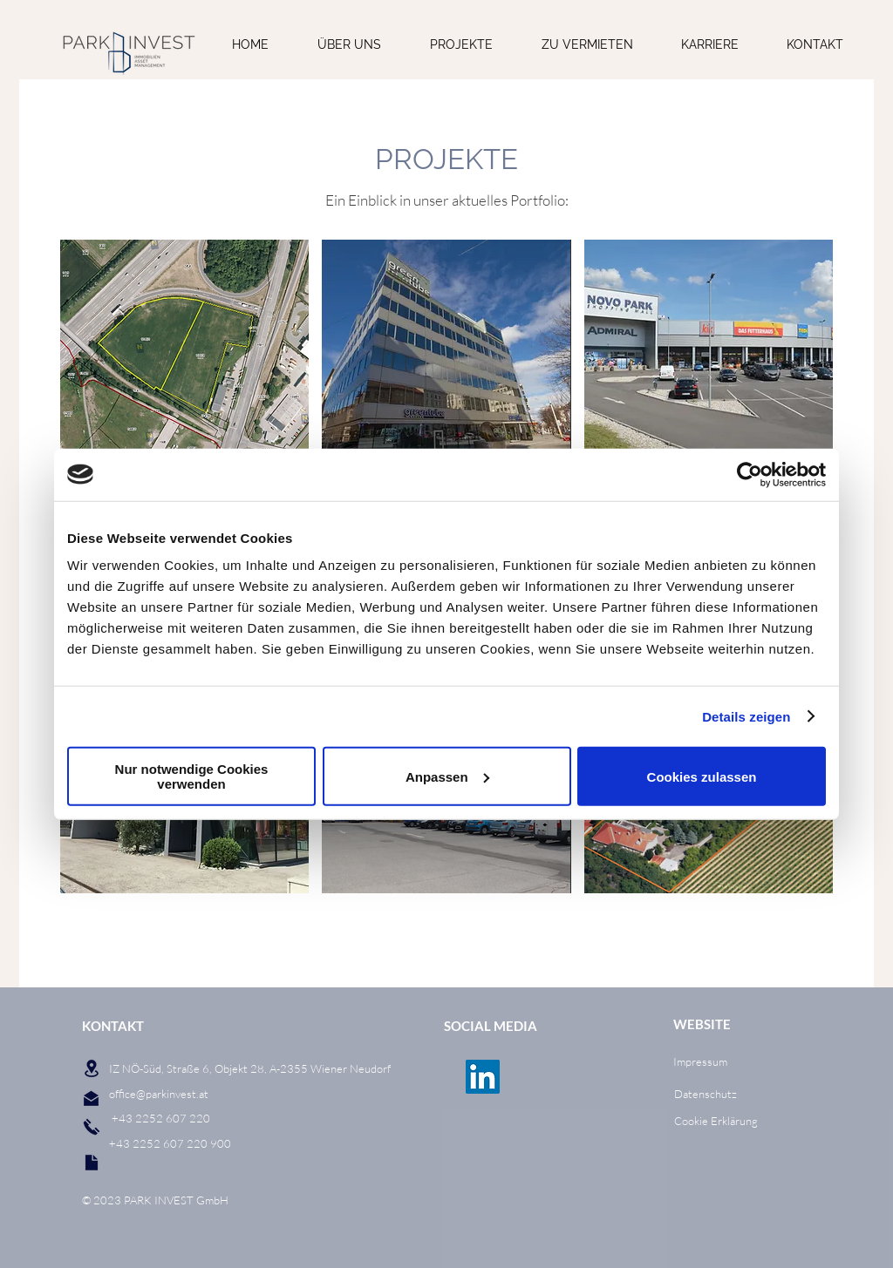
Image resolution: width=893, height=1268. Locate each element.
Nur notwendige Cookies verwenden (192, 776)
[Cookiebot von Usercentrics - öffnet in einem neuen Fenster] (749, 474)
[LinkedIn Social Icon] (483, 1077)
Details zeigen (746, 716)
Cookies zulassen (702, 776)
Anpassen (447, 776)
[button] (184, 344)
